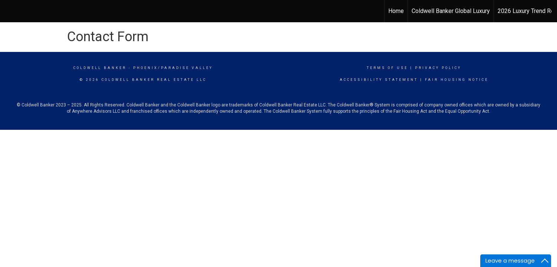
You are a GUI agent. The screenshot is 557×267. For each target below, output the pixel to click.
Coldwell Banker (99, 68)
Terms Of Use (387, 68)
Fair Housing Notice (456, 80)
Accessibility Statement (379, 80)
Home (396, 10)
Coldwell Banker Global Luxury (451, 10)
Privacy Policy (438, 68)
